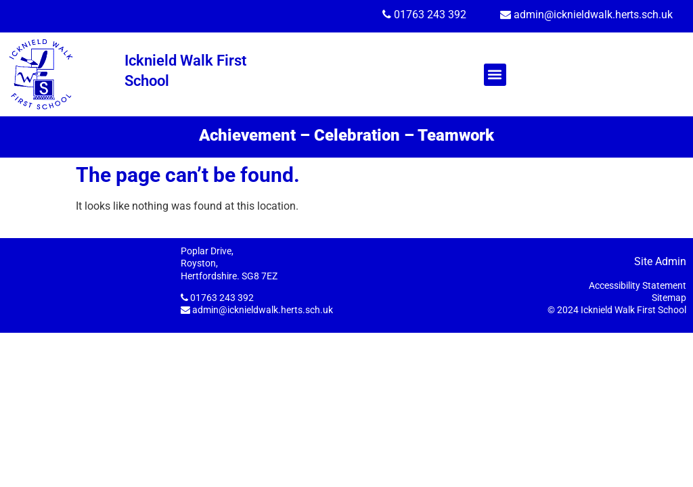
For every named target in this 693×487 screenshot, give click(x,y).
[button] (495, 75)
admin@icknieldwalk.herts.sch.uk (593, 14)
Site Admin (660, 261)
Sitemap (669, 297)
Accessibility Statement (637, 285)
